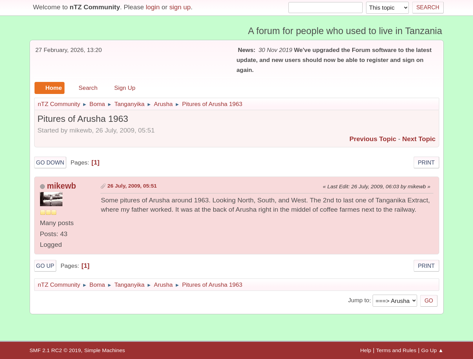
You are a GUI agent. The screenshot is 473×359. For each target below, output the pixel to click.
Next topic (419, 138)
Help (365, 350)
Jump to (358, 300)
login (153, 7)
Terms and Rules (396, 350)
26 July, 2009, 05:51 (132, 186)
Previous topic (372, 138)
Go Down (50, 162)
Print (426, 162)
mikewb (61, 185)
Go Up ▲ (432, 350)
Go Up (45, 266)
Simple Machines (104, 350)
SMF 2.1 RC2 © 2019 (55, 350)
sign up (180, 7)
